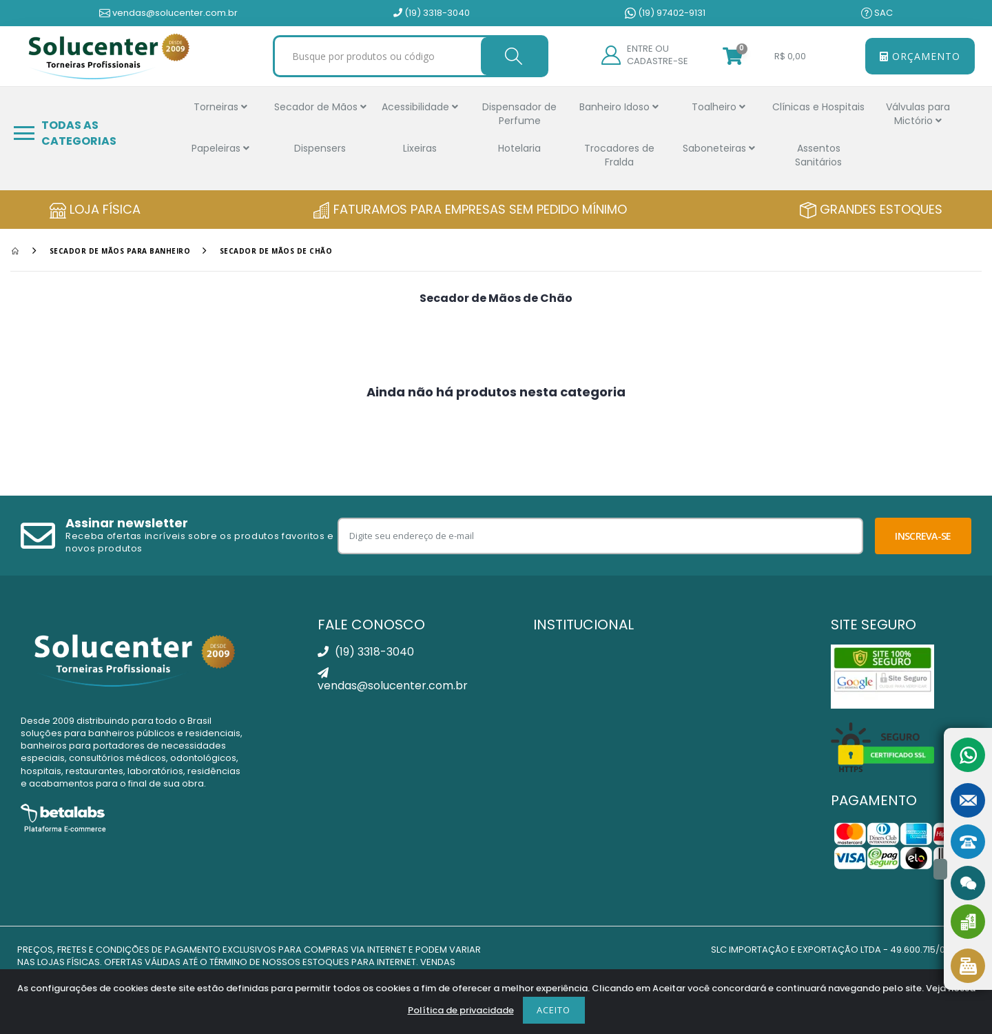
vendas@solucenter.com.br (168, 13)
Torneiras (220, 107)
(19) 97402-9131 (665, 13)
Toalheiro (718, 107)
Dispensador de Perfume (519, 114)
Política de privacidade (461, 1010)
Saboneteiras (719, 148)
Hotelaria (519, 148)
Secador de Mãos (320, 107)
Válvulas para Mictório (918, 114)
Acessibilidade (420, 107)
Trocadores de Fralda (619, 155)
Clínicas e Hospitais (818, 107)
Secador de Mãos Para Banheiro (120, 251)
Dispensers (320, 148)
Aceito (553, 1010)
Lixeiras (420, 148)
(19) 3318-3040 (431, 13)
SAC (877, 13)
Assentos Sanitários (818, 155)
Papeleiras (220, 148)
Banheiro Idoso (619, 107)
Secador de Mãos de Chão (276, 251)
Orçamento (920, 56)
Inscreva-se (923, 536)
